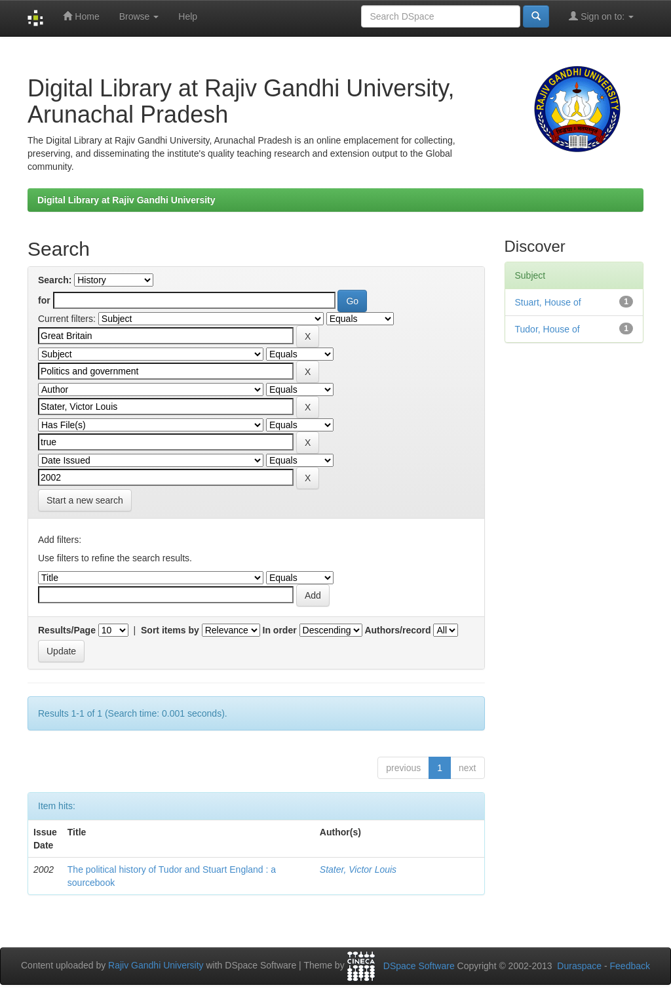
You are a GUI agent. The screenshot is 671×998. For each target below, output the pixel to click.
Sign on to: (601, 16)
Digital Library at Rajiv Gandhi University (126, 200)
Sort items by (170, 630)
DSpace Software (419, 966)
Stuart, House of (548, 302)
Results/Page (67, 630)
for (44, 300)
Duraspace (579, 966)
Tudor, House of (547, 329)
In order (280, 630)
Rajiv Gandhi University (156, 966)
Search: (54, 280)
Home (81, 16)
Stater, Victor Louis (358, 869)
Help (187, 16)
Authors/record (397, 630)
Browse (139, 16)
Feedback (630, 966)
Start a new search (85, 500)
